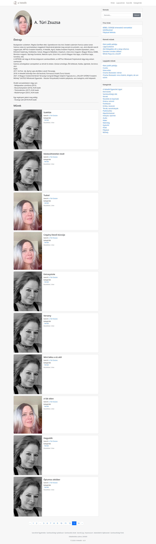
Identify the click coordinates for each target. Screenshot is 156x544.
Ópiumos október (52, 479)
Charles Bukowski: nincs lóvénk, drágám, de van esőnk (120, 76)
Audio (105, 118)
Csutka (105, 68)
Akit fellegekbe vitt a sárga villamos (116, 49)
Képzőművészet (109, 113)
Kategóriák (138, 3)
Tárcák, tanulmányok (110, 108)
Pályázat (106, 130)
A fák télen (49, 398)
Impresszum (89, 533)
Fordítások (107, 104)
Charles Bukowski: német (112, 73)
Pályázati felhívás (109, 32)
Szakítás (47, 112)
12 (70, 523)
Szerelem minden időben (112, 51)
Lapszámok (120, 3)
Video (105, 120)
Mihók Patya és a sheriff (112, 54)
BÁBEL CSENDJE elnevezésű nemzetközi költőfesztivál (117, 29)
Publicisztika (107, 111)
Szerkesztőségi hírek (117, 533)
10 (61, 523)
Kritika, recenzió (109, 106)
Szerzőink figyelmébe (39, 533)
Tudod (47, 195)
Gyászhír (106, 125)
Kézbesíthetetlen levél (54, 153)
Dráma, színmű (108, 101)
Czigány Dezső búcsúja (54, 234)
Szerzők (129, 3)
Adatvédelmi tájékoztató (102, 533)
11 (65, 523)
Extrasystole (49, 274)
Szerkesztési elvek (70, 533)
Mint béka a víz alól (53, 357)
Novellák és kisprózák (111, 99)
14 (78, 523)
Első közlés (107, 92)
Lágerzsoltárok (108, 47)
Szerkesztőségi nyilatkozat (55, 533)
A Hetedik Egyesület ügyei (112, 89)
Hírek (113, 3)
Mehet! (136, 15)
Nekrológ (106, 123)
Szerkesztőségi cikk (110, 94)
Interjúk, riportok (109, 116)
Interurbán (107, 70)
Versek (46, 120)
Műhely (105, 132)
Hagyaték (48, 438)
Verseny (47, 315)
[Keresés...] (118, 15)
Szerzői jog (80, 533)
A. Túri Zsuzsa (53, 115)
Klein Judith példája (110, 44)
